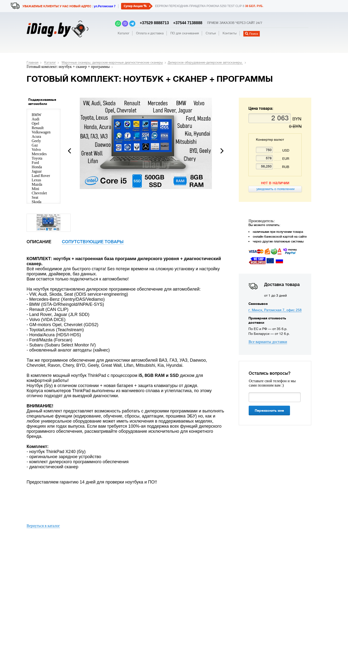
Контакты (230, 33)
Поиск (251, 34)
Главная (32, 62)
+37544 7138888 (186, 23)
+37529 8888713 (153, 23)
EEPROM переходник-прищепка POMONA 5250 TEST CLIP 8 (209, 6)
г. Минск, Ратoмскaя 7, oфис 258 (275, 310)
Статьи (211, 33)
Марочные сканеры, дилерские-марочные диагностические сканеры (112, 62)
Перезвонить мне (269, 410)
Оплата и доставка (150, 33)
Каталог (123, 33)
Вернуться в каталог (43, 526)
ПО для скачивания (184, 33)
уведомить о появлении (275, 189)
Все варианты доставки (267, 342)
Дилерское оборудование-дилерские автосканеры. (205, 62)
